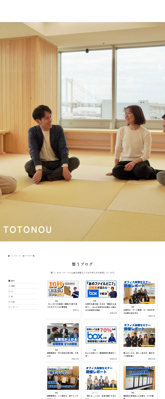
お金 (13, 302)
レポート (14, 307)
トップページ (14, 256)
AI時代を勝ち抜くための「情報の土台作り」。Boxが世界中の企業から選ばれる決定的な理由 (100, 307)
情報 (13, 286)
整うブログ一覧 (29, 256)
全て (13, 281)
